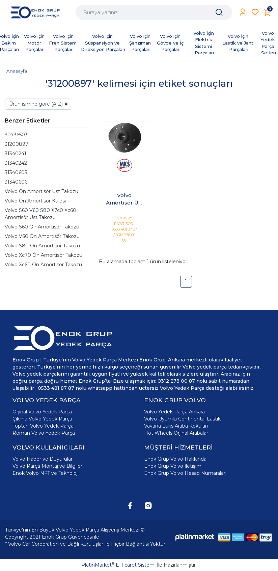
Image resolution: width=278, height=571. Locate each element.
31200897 (16, 144)
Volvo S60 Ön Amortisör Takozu (42, 227)
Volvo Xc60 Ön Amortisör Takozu (43, 265)
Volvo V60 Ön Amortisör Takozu (42, 236)
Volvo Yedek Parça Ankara (174, 412)
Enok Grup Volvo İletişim (172, 466)
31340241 (15, 154)
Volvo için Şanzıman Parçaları (140, 42)
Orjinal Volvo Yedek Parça (42, 412)
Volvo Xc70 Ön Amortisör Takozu (43, 255)
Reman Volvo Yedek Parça (43, 433)
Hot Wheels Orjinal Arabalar (176, 433)
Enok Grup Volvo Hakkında (175, 459)
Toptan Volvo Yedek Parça (43, 426)
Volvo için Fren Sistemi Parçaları (64, 42)
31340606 (16, 182)
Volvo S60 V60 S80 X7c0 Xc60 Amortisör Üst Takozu (40, 213)
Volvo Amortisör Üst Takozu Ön (124, 199)
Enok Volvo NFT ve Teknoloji (45, 473)
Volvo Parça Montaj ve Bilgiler (47, 466)
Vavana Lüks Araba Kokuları (176, 426)
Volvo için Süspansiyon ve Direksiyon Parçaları (103, 42)
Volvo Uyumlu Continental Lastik (182, 419)
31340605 (16, 172)
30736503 (16, 135)
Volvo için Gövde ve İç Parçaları (171, 42)
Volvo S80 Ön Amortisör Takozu (42, 246)
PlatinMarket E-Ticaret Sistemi (118, 565)
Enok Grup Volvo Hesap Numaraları (185, 473)
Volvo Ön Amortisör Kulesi (35, 201)
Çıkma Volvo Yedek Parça (42, 419)
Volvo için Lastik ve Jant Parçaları (238, 42)
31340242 (16, 163)
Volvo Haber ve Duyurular (42, 459)
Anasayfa (16, 71)
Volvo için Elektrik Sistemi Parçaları (204, 43)
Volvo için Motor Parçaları (35, 42)
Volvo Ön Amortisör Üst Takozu (41, 191)
